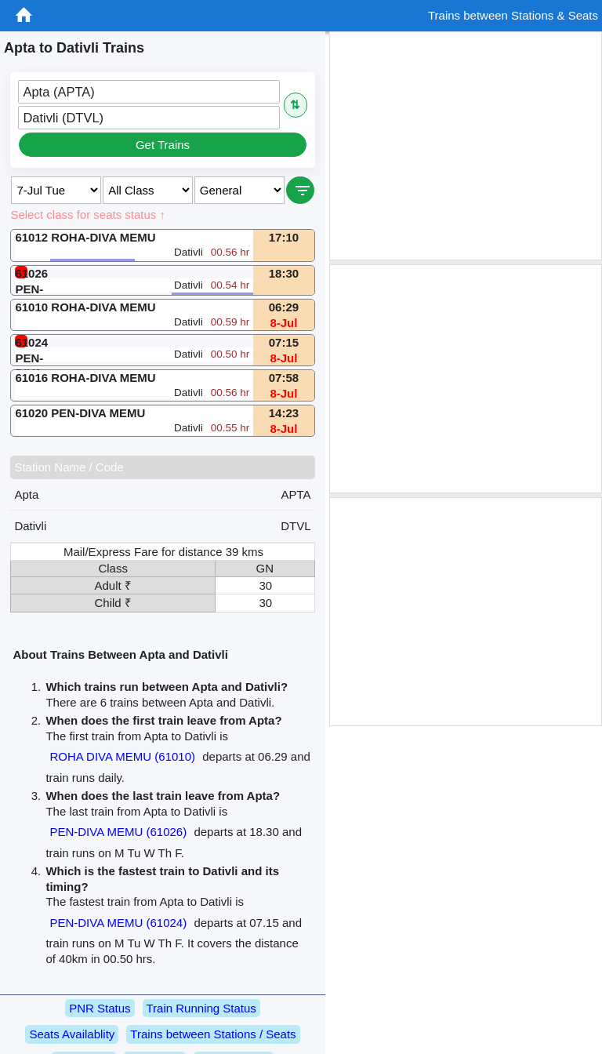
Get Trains (163, 144)
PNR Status (99, 1008)
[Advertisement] (465, 146)
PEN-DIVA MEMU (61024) (118, 922)
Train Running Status (201, 1008)
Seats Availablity (71, 1034)
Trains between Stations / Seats (213, 1034)
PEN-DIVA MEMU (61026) (118, 831)
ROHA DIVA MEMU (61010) (122, 756)
